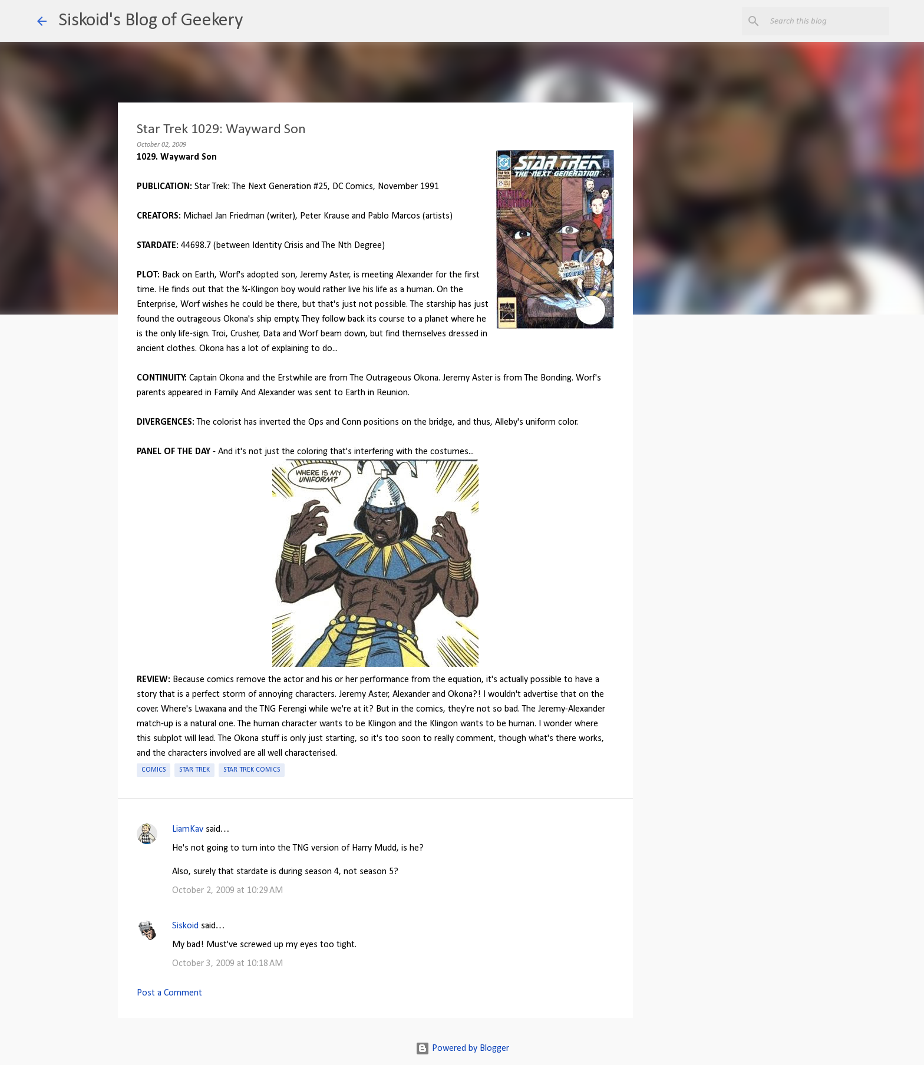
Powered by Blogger (462, 1048)
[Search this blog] (827, 21)
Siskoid (185, 926)
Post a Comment (169, 993)
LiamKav (187, 829)
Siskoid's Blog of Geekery (150, 20)
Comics (153, 769)
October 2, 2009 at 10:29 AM (227, 890)
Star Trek (194, 769)
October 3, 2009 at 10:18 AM (227, 963)
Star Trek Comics (251, 769)
